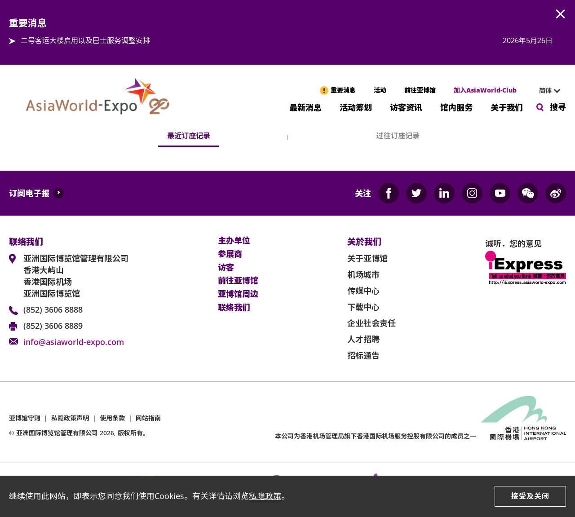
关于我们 (507, 106)
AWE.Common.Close (560, 14)
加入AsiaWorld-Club (485, 90)
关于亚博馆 (367, 258)
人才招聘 (363, 339)
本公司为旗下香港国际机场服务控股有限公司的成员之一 (375, 436)
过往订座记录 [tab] (398, 136)
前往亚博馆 (420, 90)
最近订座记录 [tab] (188, 136)
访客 (226, 267)
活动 (380, 90)
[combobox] (546, 91)
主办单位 (234, 240)
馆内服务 (456, 106)
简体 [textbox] (545, 90)
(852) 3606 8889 (53, 325)
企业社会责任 (371, 323)
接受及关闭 (530, 496)
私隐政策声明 (70, 418)
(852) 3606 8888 (53, 309)
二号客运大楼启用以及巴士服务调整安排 (85, 40)
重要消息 (343, 90)
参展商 (230, 254)
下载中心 (363, 306)
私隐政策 (265, 495)
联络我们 (234, 307)
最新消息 (305, 106)
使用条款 (112, 418)
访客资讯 (406, 106)
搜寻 (558, 107)
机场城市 (363, 274)
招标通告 (363, 355)
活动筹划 (356, 106)
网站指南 (148, 418)
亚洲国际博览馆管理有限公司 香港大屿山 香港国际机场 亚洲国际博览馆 (75, 276)
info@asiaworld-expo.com (73, 341)
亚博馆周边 (238, 294)
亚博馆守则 (24, 418)
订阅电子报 (29, 193)
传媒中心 (363, 290)
